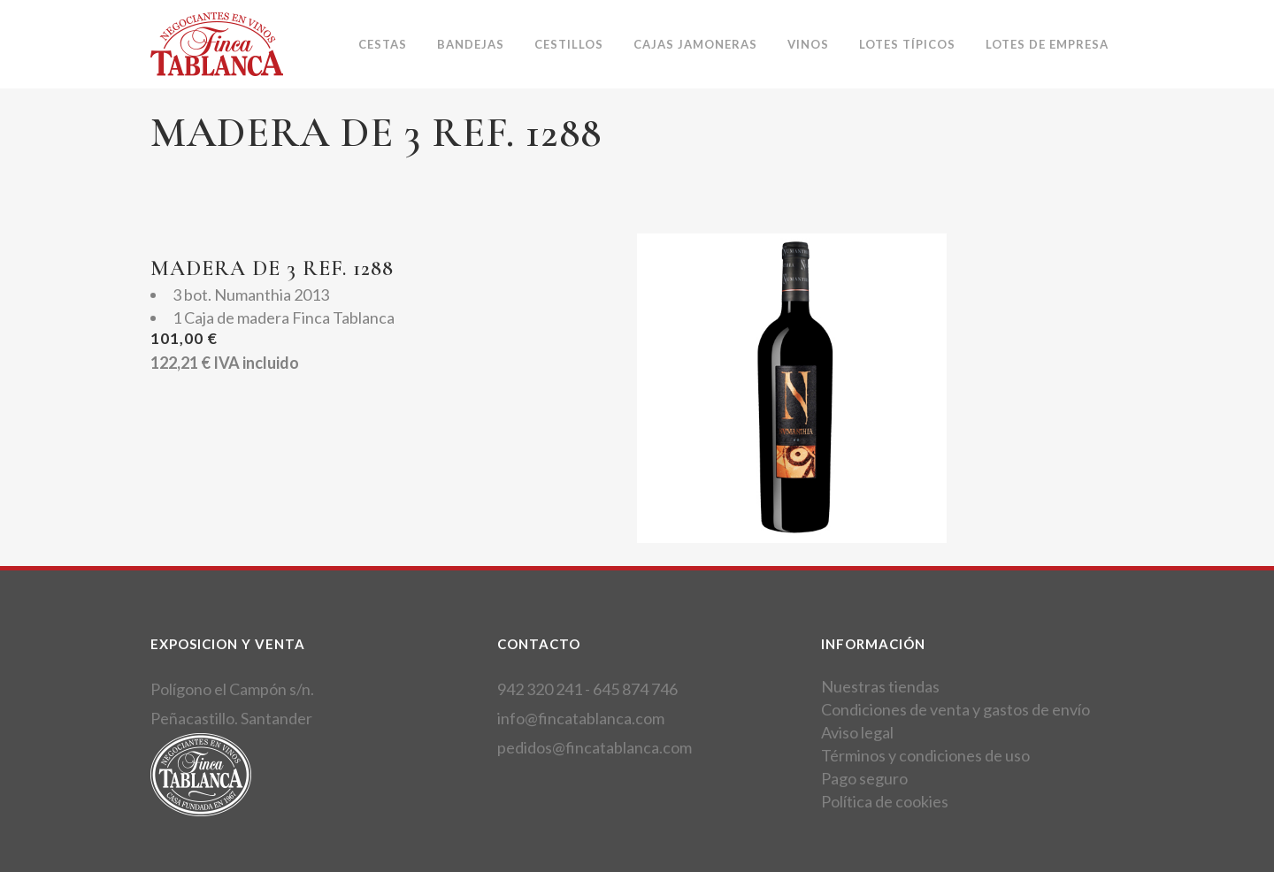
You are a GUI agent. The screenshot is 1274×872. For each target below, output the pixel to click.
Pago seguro (864, 778)
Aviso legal (857, 732)
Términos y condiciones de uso (925, 755)
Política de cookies (884, 801)
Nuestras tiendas (880, 686)
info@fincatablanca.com (580, 718)
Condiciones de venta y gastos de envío (955, 709)
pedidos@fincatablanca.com (594, 747)
